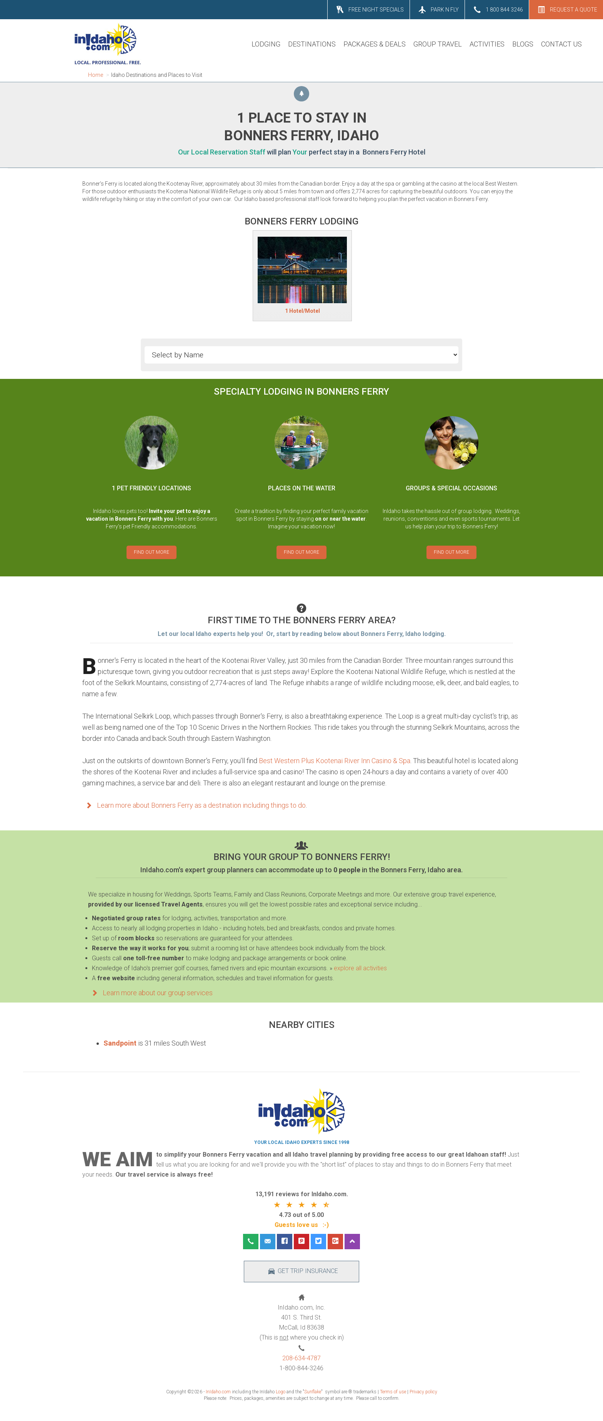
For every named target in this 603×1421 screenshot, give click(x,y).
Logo (280, 1391)
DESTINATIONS (312, 44)
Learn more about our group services (150, 993)
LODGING (266, 44)
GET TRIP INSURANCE (301, 1271)
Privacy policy (423, 1391)
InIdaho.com (218, 1391)
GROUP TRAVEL (437, 44)
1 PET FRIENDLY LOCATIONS (151, 488)
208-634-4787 (301, 1358)
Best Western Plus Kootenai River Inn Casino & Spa (334, 761)
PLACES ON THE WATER (301, 488)
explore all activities (360, 968)
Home (95, 75)
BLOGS (522, 44)
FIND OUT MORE (151, 552)
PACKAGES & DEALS (374, 44)
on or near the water (340, 519)
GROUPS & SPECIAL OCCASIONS (451, 488)
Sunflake (312, 1391)
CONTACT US (561, 44)
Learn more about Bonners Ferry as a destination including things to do (194, 805)
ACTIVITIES (487, 44)
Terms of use (393, 1391)
